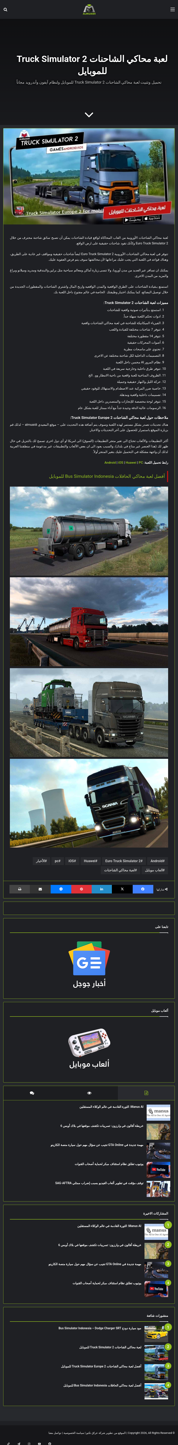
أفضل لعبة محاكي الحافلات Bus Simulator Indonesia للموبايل (107, 476)
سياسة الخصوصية (74, 1437)
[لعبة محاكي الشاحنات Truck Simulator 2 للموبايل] (156, 1357)
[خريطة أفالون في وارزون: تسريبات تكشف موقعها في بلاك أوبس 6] (156, 1134)
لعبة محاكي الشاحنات (119, 870)
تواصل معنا (55, 1437)
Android (110, 463)
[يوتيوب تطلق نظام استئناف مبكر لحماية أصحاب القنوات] (156, 1172)
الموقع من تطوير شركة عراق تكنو (106, 1437)
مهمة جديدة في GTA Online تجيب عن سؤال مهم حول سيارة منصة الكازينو (95, 1147)
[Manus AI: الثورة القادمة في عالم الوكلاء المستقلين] (156, 1115)
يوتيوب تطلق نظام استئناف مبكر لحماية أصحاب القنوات (107, 1166)
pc (56, 861)
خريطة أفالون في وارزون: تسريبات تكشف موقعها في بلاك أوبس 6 (99, 1128)
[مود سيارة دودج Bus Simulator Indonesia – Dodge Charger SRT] (156, 1338)
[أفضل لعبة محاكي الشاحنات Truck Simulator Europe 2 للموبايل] (156, 1376)
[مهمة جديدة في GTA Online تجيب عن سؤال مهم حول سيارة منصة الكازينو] (156, 1153)
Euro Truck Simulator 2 (123, 861)
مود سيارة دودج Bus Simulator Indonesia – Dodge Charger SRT (100, 1332)
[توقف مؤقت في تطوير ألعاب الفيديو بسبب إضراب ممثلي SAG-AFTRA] (156, 1191)
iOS (120, 463)
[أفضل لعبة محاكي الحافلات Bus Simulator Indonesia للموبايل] (156, 1396)
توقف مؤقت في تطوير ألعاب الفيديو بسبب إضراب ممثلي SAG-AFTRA (97, 1185)
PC (141, 463)
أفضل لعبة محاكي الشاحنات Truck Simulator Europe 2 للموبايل (101, 1370)
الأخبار (40, 861)
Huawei (131, 463)
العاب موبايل (154, 870)
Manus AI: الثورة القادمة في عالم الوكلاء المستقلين (109, 1109)
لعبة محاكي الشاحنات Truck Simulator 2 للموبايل (110, 1351)
